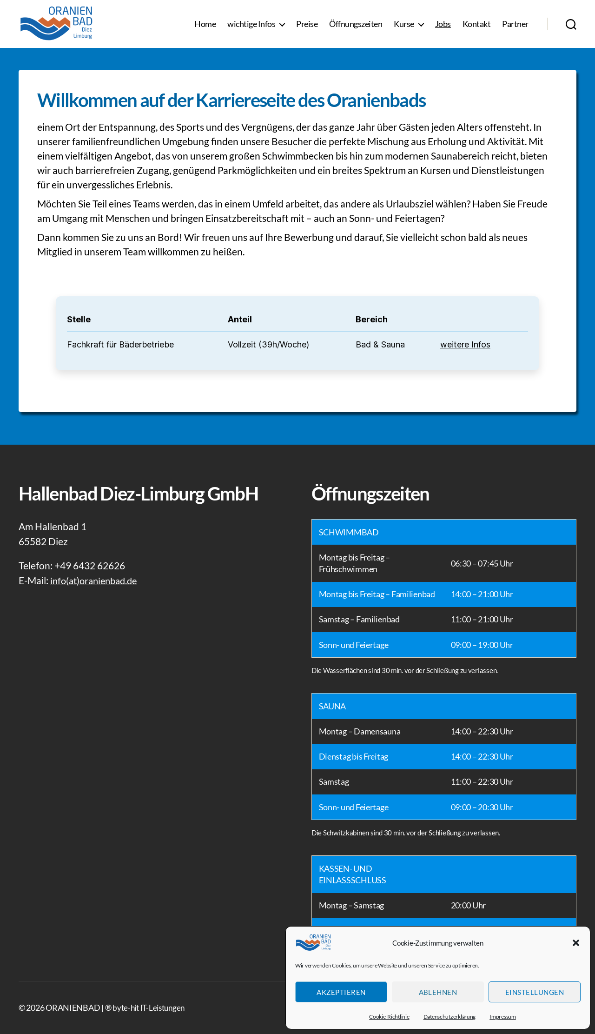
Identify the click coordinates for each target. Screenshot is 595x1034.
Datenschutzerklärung (449, 1016)
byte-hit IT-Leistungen (151, 1007)
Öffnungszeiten (355, 28)
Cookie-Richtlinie (389, 1016)
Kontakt (477, 28)
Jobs (443, 28)
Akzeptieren (341, 992)
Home (205, 28)
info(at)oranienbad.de (96, 580)
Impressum (502, 1016)
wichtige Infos (251, 28)
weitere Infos (465, 344)
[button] (576, 942)
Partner (515, 28)
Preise (306, 28)
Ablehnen (438, 992)
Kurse (404, 28)
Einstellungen (534, 992)
